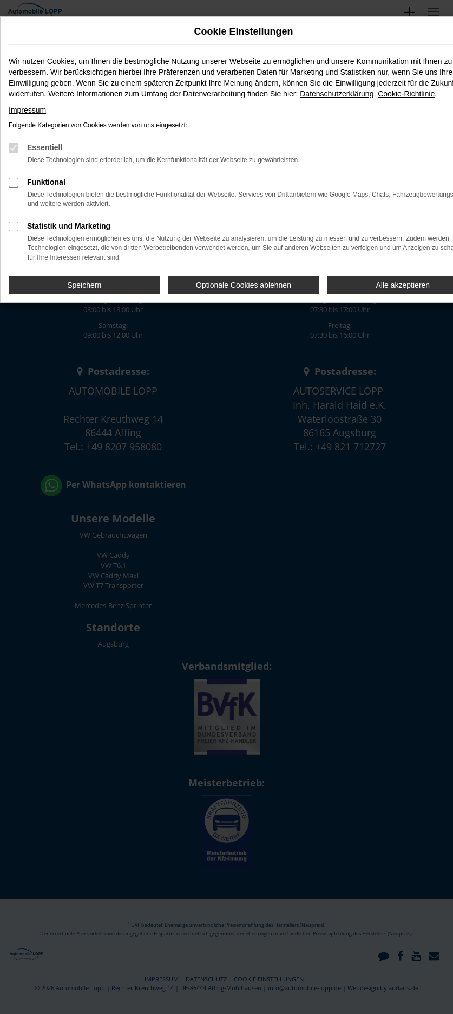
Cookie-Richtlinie (406, 93)
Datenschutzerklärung (336, 93)
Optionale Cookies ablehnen (243, 285)
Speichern (84, 285)
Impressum (27, 110)
